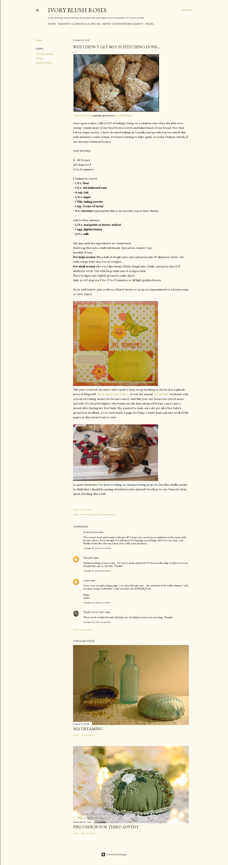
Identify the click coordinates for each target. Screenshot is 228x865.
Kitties (39, 58)
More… (150, 23)
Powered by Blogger (114, 854)
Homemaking (44, 54)
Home (52, 23)
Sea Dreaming (88, 728)
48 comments (88, 833)
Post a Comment (83, 630)
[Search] (187, 10)
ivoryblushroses (123, 115)
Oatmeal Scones (82, 115)
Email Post (86, 509)
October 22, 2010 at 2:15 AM (96, 602)
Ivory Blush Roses (77, 10)
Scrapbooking (44, 62)
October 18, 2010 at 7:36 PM (97, 548)
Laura (86, 580)
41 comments (87, 735)
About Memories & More (113, 394)
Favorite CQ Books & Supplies (79, 23)
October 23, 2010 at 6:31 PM (97, 622)
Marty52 (88, 557)
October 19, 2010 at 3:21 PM (96, 571)
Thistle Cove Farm (94, 612)
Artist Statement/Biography (122, 23)
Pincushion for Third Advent (106, 826)
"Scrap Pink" (161, 394)
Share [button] (39, 40)
